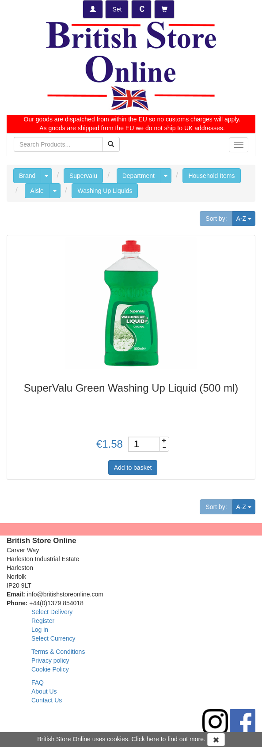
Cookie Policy (50, 669)
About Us (44, 691)
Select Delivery (51, 611)
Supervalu (83, 175)
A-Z (245, 218)
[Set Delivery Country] (117, 9)
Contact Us (46, 700)
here (153, 739)
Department (138, 175)
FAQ (37, 682)
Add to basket (133, 467)
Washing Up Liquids (104, 190)
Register (42, 620)
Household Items (211, 175)
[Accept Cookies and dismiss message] (216, 739)
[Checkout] (164, 9)
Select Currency (53, 638)
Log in (39, 629)
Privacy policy (50, 660)
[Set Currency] (141, 9)
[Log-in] (93, 9)
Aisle (37, 190)
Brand (27, 175)
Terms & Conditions (58, 651)
